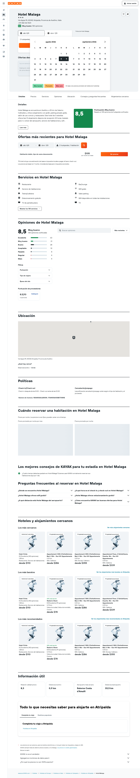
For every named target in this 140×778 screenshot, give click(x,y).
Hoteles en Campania (72, 773)
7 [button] (55, 59)
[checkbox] (29, 295)
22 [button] (61, 69)
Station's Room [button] (52, 601)
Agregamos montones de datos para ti (75, 758)
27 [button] (51, 75)
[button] (3, 3)
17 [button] (35, 69)
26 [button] (45, 75)
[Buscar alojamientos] (4, 15)
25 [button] (40, 75)
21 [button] (56, 69)
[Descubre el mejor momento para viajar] (4, 35)
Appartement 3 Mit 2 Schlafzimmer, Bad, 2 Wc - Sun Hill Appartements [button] (59, 555)
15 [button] (61, 64)
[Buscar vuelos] (4, 10)
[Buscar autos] (4, 19)
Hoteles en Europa (45, 773)
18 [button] (40, 69)
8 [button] (61, 59)
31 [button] (35, 80)
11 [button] (40, 64)
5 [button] (45, 59)
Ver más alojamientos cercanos (118, 527)
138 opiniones (37, 26)
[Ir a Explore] (4, 25)
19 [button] (45, 69)
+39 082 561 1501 (24, 23)
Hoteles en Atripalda (30, 728)
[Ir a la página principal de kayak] (15, 3)
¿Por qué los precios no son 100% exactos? (75, 762)
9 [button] (66, 59)
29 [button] (61, 75)
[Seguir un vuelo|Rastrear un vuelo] (4, 30)
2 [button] (66, 53)
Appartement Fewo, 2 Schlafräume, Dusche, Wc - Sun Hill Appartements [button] (115, 556)
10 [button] (35, 64)
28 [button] (56, 75)
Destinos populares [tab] (45, 715)
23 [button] (66, 69)
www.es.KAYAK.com (24, 773)
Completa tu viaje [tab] (28, 715)
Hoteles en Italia (58, 773)
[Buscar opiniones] (86, 230)
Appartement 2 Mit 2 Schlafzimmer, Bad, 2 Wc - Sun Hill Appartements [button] (87, 555)
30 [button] (66, 75)
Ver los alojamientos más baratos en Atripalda (113, 572)
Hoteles (34, 773)
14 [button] (56, 64)
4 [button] (40, 59)
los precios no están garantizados (67, 747)
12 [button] (45, 64)
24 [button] (35, 75)
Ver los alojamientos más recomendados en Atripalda (110, 619)
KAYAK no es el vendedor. (75, 754)
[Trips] (4, 45)
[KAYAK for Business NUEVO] (4, 39)
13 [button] (51, 64)
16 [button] (66, 64)
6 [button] (50, 59)
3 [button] (34, 59)
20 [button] (51, 69)
